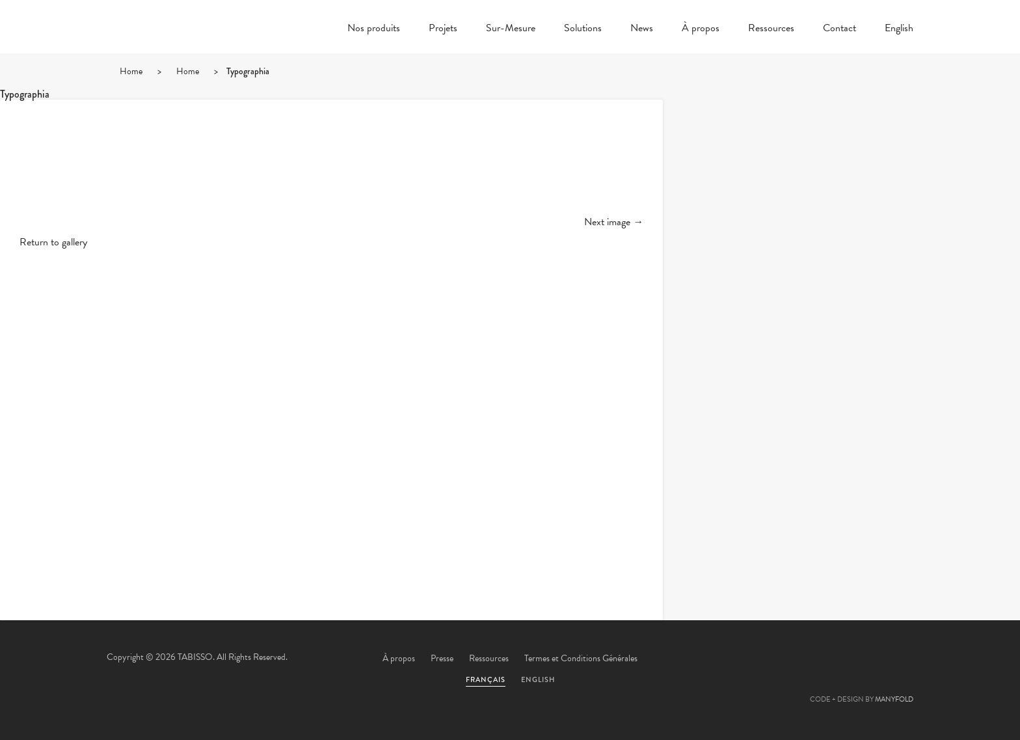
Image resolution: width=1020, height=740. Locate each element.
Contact (839, 29)
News (641, 29)
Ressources (771, 29)
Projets (443, 29)
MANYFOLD (894, 699)
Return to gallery (53, 242)
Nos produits (373, 29)
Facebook (791, 659)
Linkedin (861, 659)
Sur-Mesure (510, 29)
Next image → (613, 222)
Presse (442, 658)
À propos (700, 29)
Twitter (756, 659)
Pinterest (826, 659)
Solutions (583, 29)
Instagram (897, 659)
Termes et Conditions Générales (581, 658)
